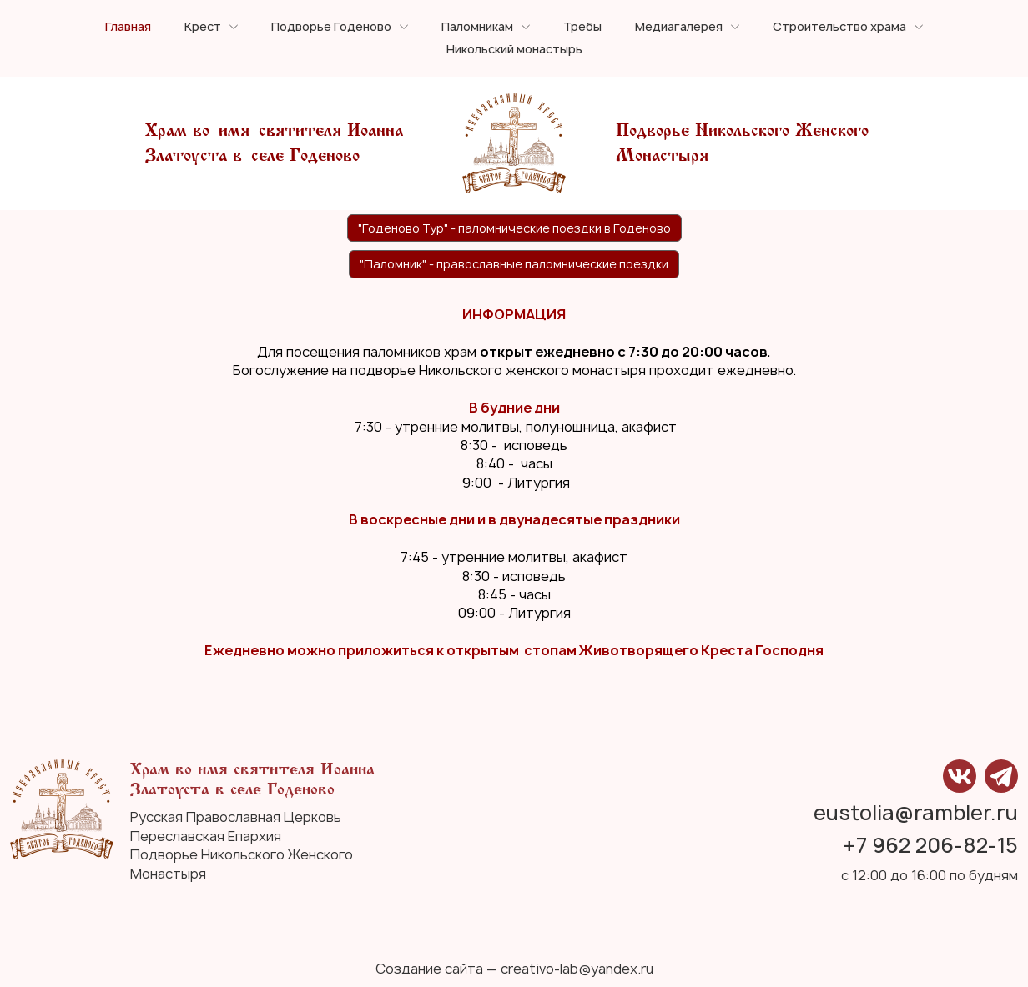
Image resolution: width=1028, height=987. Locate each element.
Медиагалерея (679, 27)
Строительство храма (839, 27)
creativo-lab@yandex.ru (577, 968)
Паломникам (477, 27)
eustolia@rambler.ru (916, 813)
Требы (582, 27)
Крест (202, 27)
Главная (128, 27)
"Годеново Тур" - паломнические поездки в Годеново (514, 228)
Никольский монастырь (514, 50)
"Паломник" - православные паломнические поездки (514, 264)
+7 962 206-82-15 (931, 846)
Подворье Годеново (331, 27)
